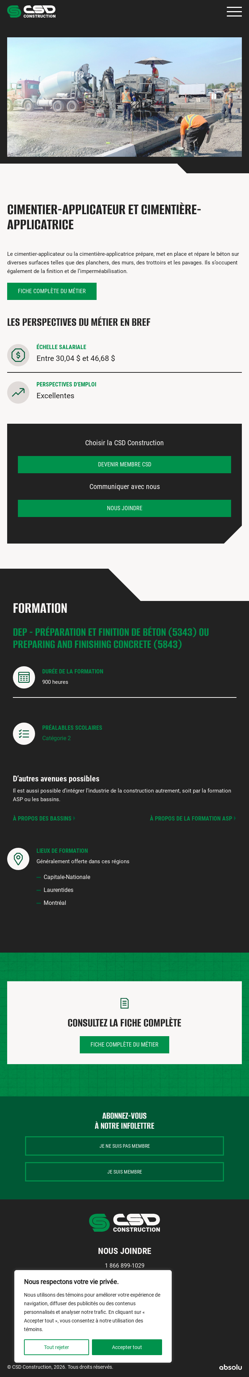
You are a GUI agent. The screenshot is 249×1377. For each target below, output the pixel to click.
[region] (93, 1316)
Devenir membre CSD (124, 464)
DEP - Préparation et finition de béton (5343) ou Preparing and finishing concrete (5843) (111, 638)
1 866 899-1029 (125, 1265)
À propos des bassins (42, 818)
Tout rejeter (56, 1347)
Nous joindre (124, 508)
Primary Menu (234, 12)
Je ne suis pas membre (124, 1146)
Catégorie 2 (56, 738)
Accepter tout (127, 1347)
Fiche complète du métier (52, 291)
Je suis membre (124, 1172)
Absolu (230, 1367)
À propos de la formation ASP (191, 818)
